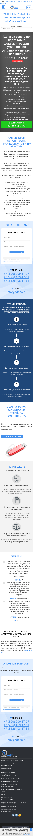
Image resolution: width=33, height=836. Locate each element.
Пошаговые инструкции (8, 763)
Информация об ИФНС (7, 786)
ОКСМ (3, 794)
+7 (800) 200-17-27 (10, 1)
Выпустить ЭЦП (6, 811)
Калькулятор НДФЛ (7, 800)
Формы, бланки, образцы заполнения (12, 760)
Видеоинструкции (6, 765)
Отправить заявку (12, 436)
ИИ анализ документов (8, 772)
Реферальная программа (8, 809)
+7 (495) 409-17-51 (21, 1)
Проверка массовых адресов (9, 781)
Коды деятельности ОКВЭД (9, 784)
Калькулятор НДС (6, 797)
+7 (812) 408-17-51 (16, 281)
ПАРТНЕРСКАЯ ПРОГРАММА (21, 827)
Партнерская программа (8, 806)
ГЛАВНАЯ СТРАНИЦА (8, 827)
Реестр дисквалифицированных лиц (11, 789)
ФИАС (3, 792)
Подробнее (27, 835)
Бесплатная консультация (16, 124)
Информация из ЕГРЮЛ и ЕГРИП (10, 779)
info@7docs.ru (16, 292)
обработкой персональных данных (11, 261)
